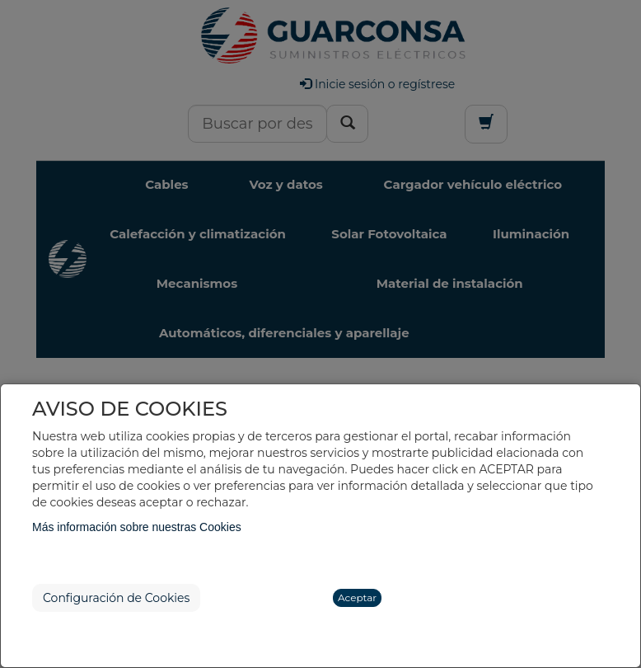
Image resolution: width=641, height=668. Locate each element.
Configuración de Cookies (116, 597)
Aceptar (357, 597)
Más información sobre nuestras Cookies (136, 527)
